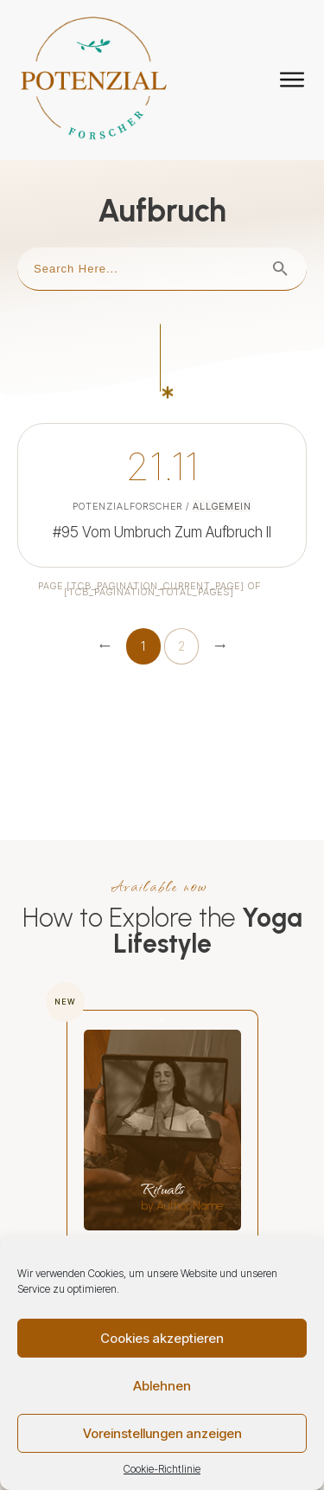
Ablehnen (162, 1386)
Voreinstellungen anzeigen (162, 1433)
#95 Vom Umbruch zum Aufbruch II (162, 438)
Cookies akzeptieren (162, 1338)
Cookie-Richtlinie (162, 1468)
